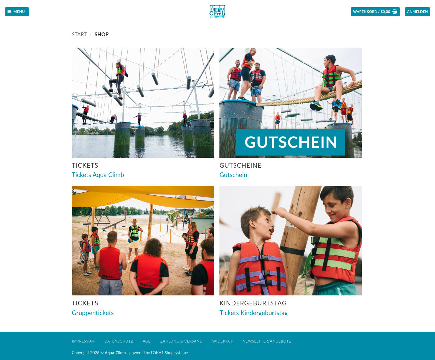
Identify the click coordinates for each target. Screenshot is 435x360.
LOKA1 (157, 352)
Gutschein (233, 174)
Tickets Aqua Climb (98, 174)
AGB (147, 341)
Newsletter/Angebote (266, 341)
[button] (17, 11)
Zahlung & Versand (181, 341)
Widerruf (222, 341)
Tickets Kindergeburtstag (253, 312)
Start (79, 34)
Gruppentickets (93, 312)
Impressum (83, 341)
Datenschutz (119, 341)
